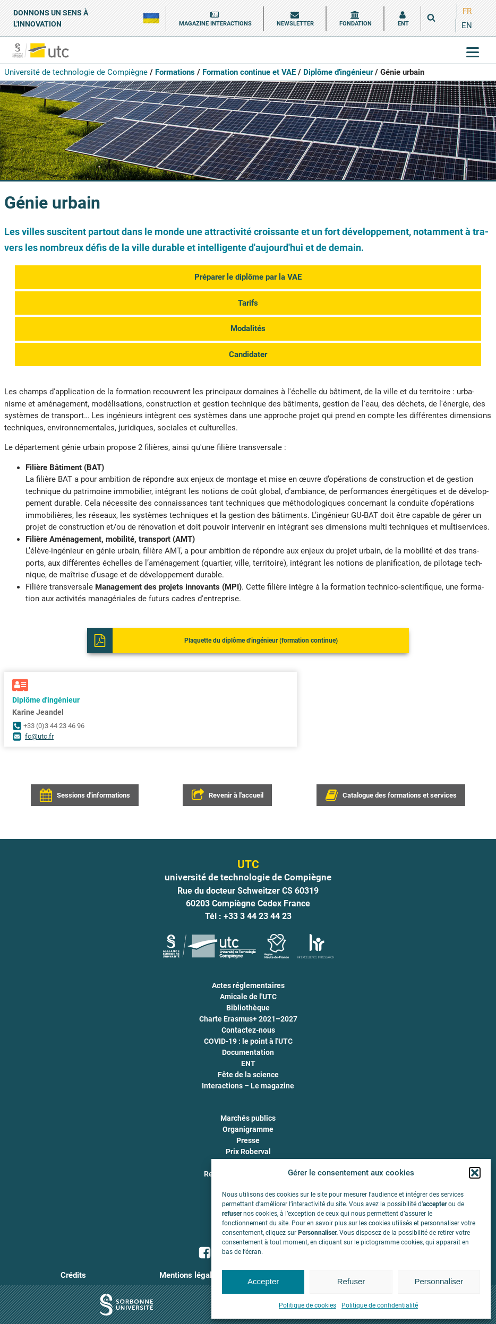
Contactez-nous (248, 1030)
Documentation (248, 1052)
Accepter (263, 1281)
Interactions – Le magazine (248, 1085)
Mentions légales (189, 1275)
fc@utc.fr (39, 736)
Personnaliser (438, 1281)
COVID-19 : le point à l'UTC (248, 1041)
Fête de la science (248, 1074)
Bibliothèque (248, 1007)
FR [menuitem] (467, 11)
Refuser (351, 1281)
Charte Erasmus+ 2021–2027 (248, 1019)
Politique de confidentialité (379, 1305)
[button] (474, 1172)
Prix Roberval (248, 1151)
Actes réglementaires (248, 985)
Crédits (73, 1275)
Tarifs (248, 303)
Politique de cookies (307, 1305)
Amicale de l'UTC (248, 996)
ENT (248, 1063)
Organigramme (248, 1129)
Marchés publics (248, 1118)
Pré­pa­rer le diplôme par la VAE (248, 277)
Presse (248, 1140)
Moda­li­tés (248, 328)
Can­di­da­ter (248, 354)
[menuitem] (467, 11)
